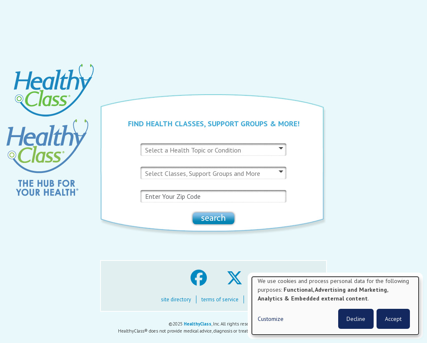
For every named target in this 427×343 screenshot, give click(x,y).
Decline (356, 319)
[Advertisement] (213, 34)
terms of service (220, 299)
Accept (393, 319)
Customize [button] (271, 319)
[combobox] (198, 150)
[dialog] (335, 306)
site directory (176, 299)
